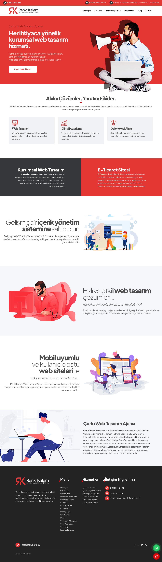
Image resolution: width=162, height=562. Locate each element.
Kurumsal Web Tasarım (40, 169)
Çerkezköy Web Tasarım (92, 491)
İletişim (148, 10)
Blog (140, 10)
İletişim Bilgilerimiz (67, 530)
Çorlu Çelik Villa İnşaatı (68, 521)
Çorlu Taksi (64, 527)
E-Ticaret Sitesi (114, 169)
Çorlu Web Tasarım (102, 423)
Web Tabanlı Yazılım (67, 500)
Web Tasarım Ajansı (104, 106)
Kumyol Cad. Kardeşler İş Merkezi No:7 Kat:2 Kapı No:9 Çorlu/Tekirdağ (134, 2)
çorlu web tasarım (24, 10)
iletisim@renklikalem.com (95, 2)
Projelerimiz (129, 10)
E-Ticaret (102, 174)
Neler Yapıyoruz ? (113, 10)
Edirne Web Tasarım (90, 500)
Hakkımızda (64, 491)
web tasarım (21, 106)
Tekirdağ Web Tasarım (91, 494)
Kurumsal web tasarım (29, 174)
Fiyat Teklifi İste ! (22, 69)
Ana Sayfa (87, 10)
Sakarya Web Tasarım (90, 503)
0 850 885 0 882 (12, 3)
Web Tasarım (88, 110)
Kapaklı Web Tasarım (90, 497)
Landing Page (65, 512)
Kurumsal (98, 10)
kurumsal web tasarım (32, 492)
